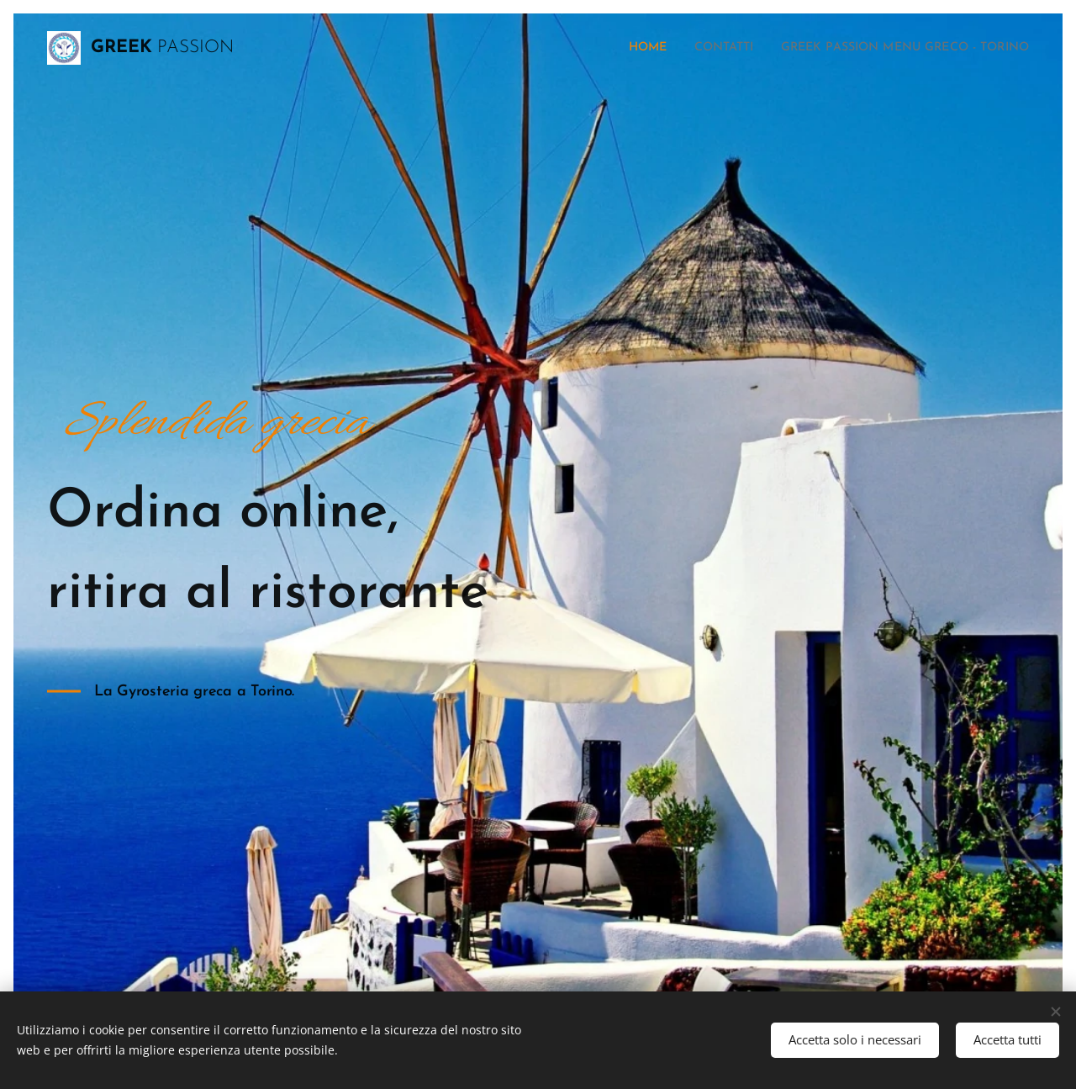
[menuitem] (607, 48)
